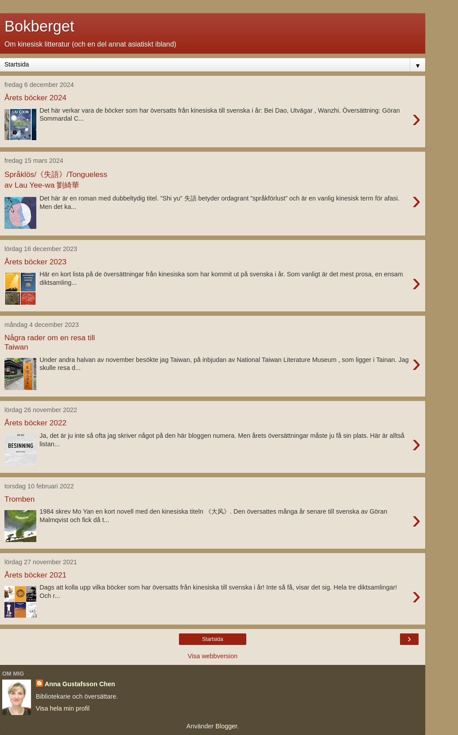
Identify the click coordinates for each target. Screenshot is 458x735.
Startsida (212, 639)
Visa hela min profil (62, 708)
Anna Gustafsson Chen (80, 684)
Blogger (226, 726)
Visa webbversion (213, 656)
